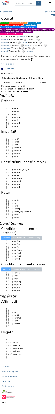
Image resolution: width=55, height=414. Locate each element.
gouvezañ (6, 48)
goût (27, 45)
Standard (6, 238)
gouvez (4, 42)
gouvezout (6, 45)
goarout (30, 51)
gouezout (21, 36)
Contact (6, 366)
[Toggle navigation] (50, 3)
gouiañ (4, 51)
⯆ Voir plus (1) (8, 64)
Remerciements (9, 376)
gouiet (25, 42)
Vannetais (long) (34, 238)
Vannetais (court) (18, 238)
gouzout (5, 39)
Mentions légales (10, 371)
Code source (8, 386)
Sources (6, 381)
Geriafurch (7, 68)
